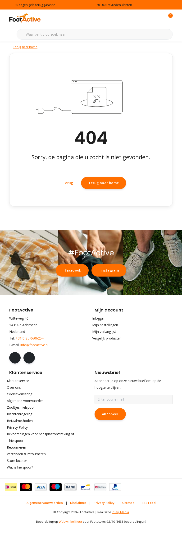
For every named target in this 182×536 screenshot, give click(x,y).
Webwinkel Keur (70, 532)
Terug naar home (103, 191)
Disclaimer (78, 513)
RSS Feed (149, 513)
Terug (68, 192)
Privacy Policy (104, 513)
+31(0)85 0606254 (30, 349)
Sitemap (128, 513)
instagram (110, 281)
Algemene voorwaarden (45, 513)
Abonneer (110, 424)
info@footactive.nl (34, 355)
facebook (73, 281)
